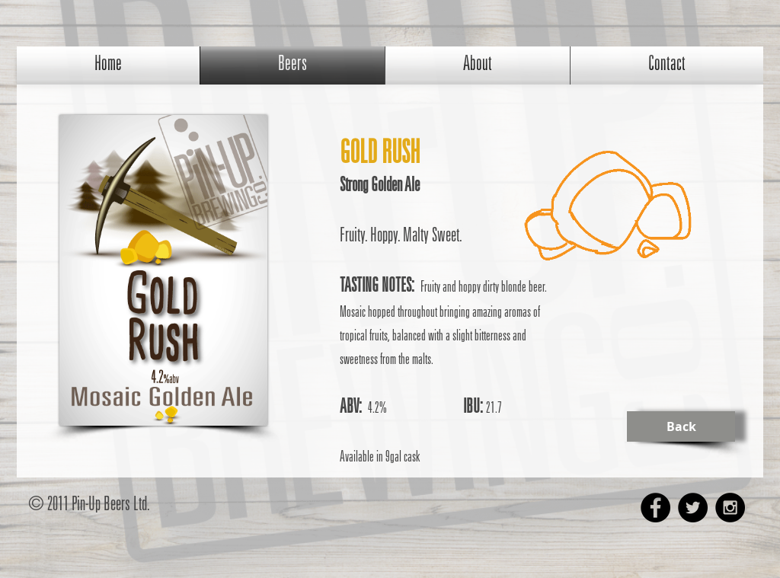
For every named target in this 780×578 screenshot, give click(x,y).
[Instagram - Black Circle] (730, 507)
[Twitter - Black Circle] (693, 507)
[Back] (681, 426)
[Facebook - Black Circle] (655, 507)
